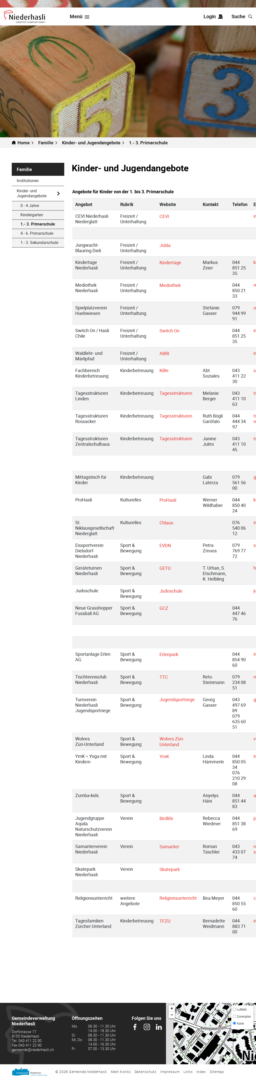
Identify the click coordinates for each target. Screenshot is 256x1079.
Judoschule (174, 591)
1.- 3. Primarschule (42, 224)
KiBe (164, 370)
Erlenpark (172, 654)
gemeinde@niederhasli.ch (33, 1049)
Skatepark (172, 869)
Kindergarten (31, 214)
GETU (168, 568)
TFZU (168, 921)
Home (24, 142)
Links (188, 1071)
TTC (167, 677)
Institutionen (28, 180)
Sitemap (217, 1071)
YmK (167, 756)
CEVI (167, 216)
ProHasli (171, 500)
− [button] (171, 1015)
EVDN (168, 545)
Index (201, 1071)
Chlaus (169, 523)
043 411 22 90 (30, 1045)
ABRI (167, 353)
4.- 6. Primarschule (36, 233)
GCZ (167, 608)
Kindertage (173, 262)
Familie (24, 169)
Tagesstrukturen (176, 393)
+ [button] (171, 1009)
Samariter (172, 847)
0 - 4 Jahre (29, 205)
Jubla (168, 245)
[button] (48, 142)
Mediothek (173, 285)
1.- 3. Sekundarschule (39, 242)
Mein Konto (121, 1071)
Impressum (170, 1071)
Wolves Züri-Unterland (172, 741)
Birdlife (169, 818)
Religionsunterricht (178, 898)
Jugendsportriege (177, 699)
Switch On (172, 331)
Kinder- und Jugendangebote (31, 193)
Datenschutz (145, 1071)
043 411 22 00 (30, 1040)
